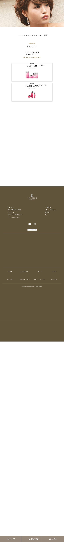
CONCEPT (24, 272)
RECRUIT (54, 280)
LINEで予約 (11, 539)
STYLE (54, 272)
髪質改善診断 (33, 539)
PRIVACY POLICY (39, 280)
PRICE (39, 272)
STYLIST (10, 280)
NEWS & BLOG (24, 280)
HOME (10, 272)
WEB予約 (52, 539)
